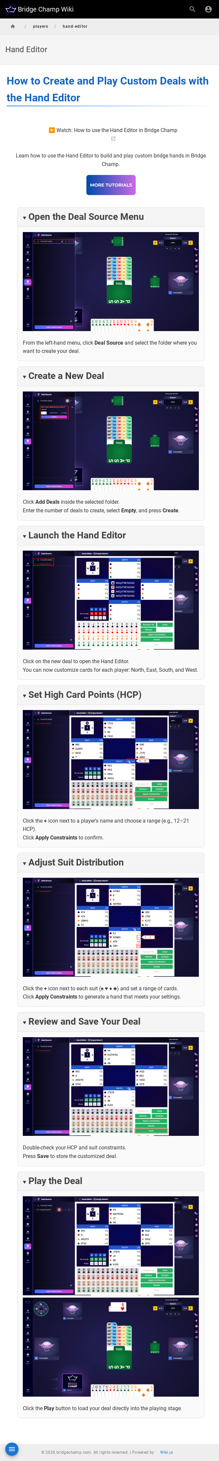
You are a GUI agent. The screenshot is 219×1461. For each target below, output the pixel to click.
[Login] (208, 9)
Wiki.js (166, 1452)
